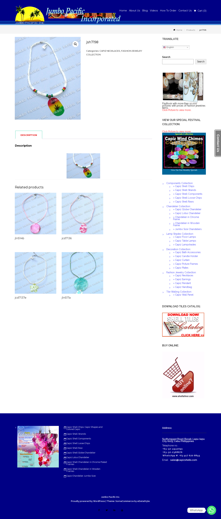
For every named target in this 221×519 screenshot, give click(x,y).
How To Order (168, 10)
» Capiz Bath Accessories (187, 252)
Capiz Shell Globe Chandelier (80, 452)
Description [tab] (29, 135)
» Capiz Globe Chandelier (187, 209)
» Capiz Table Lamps (184, 240)
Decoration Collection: (178, 249)
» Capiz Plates (180, 267)
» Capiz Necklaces (183, 275)
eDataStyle (143, 501)
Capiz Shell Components (78, 438)
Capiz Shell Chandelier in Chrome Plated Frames (86, 463)
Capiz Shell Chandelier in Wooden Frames (83, 470)
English (168, 47)
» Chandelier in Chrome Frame (186, 218)
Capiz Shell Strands (76, 434)
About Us (134, 10)
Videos (154, 10)
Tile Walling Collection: (179, 291)
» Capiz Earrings (182, 279)
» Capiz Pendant (182, 283)
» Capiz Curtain (181, 260)
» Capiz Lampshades (184, 244)
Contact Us (185, 10)
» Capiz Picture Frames (185, 264)
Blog (145, 10)
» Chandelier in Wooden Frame (186, 224)
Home (123, 10)
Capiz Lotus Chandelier (77, 457)
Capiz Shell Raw (74, 448)
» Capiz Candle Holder (185, 256)
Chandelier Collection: (178, 206)
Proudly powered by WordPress (88, 501)
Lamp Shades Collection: (180, 233)
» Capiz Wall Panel (183, 294)
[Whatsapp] (211, 510)
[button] (75, 44)
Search (166, 57)
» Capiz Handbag (182, 287)
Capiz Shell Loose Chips (78, 443)
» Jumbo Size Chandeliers (187, 229)
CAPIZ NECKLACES (109, 50)
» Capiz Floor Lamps (184, 237)
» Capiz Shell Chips (183, 186)
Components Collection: (179, 183)
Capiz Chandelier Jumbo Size (81, 476)
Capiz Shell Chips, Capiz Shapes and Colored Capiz (84, 428)
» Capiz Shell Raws (183, 201)
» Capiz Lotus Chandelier (186, 213)
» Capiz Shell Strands (184, 190)
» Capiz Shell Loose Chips (187, 197)
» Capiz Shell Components (187, 194)
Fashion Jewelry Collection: (181, 272)
